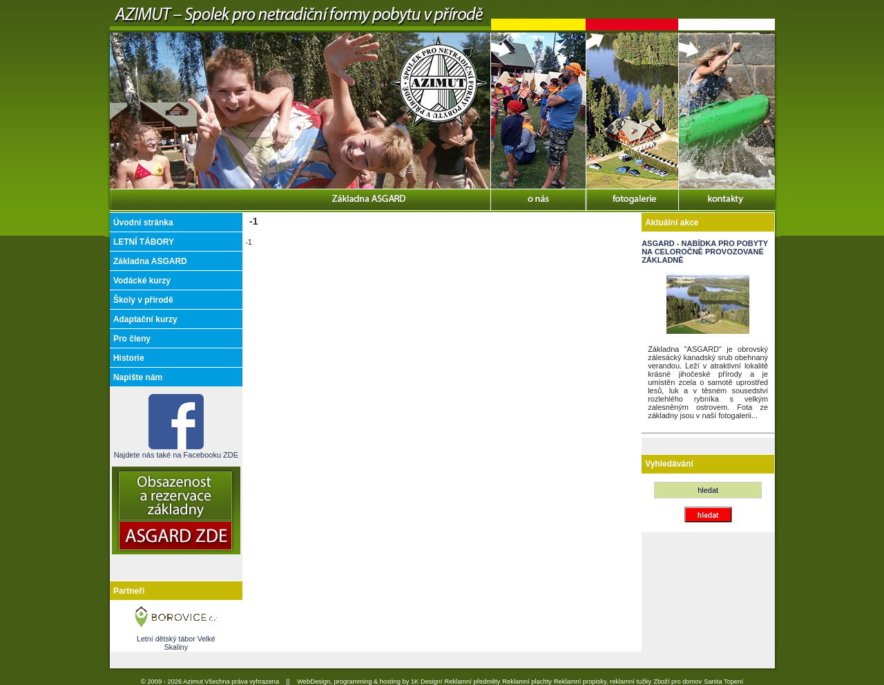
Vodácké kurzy (142, 280)
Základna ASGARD (150, 261)
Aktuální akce (671, 222)
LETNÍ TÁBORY (143, 242)
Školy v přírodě (143, 300)
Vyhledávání (669, 464)
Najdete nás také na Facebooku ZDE (176, 450)
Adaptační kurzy (145, 319)
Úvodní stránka (143, 222)
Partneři (128, 591)
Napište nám (137, 377)
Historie (128, 358)
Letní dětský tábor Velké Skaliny (176, 643)
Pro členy (132, 339)
